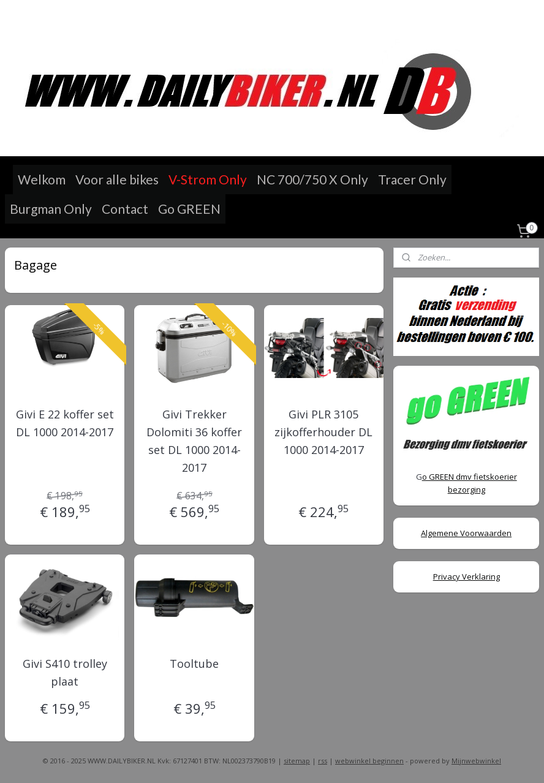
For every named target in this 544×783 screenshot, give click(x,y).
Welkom (42, 179)
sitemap (297, 760)
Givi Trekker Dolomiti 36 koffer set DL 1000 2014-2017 (194, 440)
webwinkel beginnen (369, 760)
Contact (125, 208)
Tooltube (194, 663)
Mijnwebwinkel (476, 760)
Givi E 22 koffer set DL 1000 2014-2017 (65, 423)
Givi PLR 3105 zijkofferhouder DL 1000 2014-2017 (323, 432)
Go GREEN (189, 208)
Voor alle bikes (117, 179)
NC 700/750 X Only (312, 179)
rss (322, 760)
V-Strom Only (207, 179)
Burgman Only (51, 208)
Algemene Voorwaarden (466, 533)
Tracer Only (412, 179)
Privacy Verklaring (466, 576)
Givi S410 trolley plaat (65, 672)
